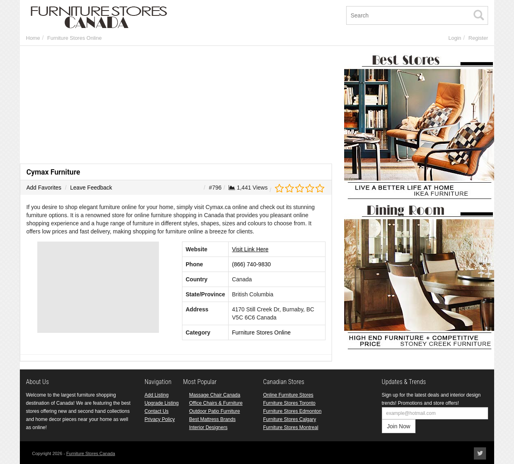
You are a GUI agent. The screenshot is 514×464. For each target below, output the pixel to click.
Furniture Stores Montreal (290, 427)
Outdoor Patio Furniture (214, 411)
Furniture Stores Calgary (289, 419)
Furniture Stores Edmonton (292, 411)
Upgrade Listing (162, 403)
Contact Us (157, 411)
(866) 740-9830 (251, 264)
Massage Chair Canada (214, 395)
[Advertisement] (176, 107)
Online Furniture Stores (288, 395)
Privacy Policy (160, 419)
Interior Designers (208, 427)
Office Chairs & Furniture (216, 403)
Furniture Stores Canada (90, 453)
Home (33, 38)
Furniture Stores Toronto (289, 403)
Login (454, 38)
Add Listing (157, 395)
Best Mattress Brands (212, 419)
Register (478, 38)
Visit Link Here (250, 249)
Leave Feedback (91, 187)
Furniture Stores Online (74, 38)
